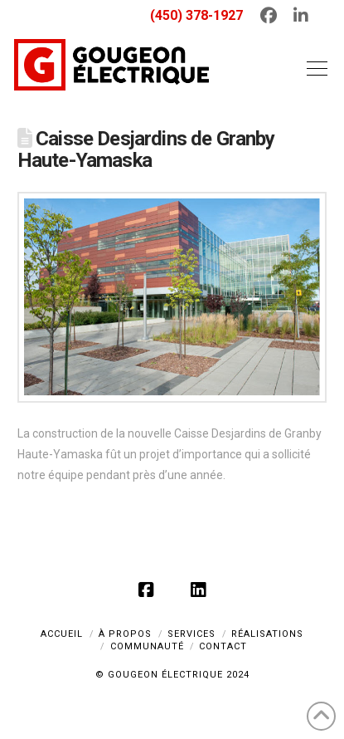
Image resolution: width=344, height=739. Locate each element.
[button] (313, 68)
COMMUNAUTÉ (147, 646)
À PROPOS (125, 634)
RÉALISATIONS (267, 634)
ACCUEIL (62, 634)
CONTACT (223, 646)
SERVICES (191, 634)
